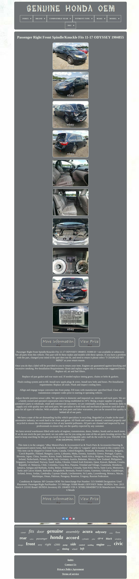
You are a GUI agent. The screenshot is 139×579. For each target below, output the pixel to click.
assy (40, 544)
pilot (93, 539)
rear (23, 538)
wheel (74, 549)
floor (118, 532)
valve (31, 539)
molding (91, 545)
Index (71, 560)
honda (56, 537)
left (82, 548)
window (118, 539)
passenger (41, 538)
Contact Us (70, 564)
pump (65, 545)
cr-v (100, 538)
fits (31, 531)
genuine (55, 531)
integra (20, 545)
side (73, 544)
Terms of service (70, 574)
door (40, 531)
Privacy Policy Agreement (70, 569)
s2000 (57, 544)
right (48, 544)
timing (65, 548)
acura (87, 531)
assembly (73, 532)
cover (23, 532)
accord (72, 537)
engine (100, 544)
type (58, 549)
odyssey (101, 532)
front (30, 543)
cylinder (85, 539)
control (82, 545)
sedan (111, 533)
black (109, 538)
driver (109, 545)
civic (118, 543)
